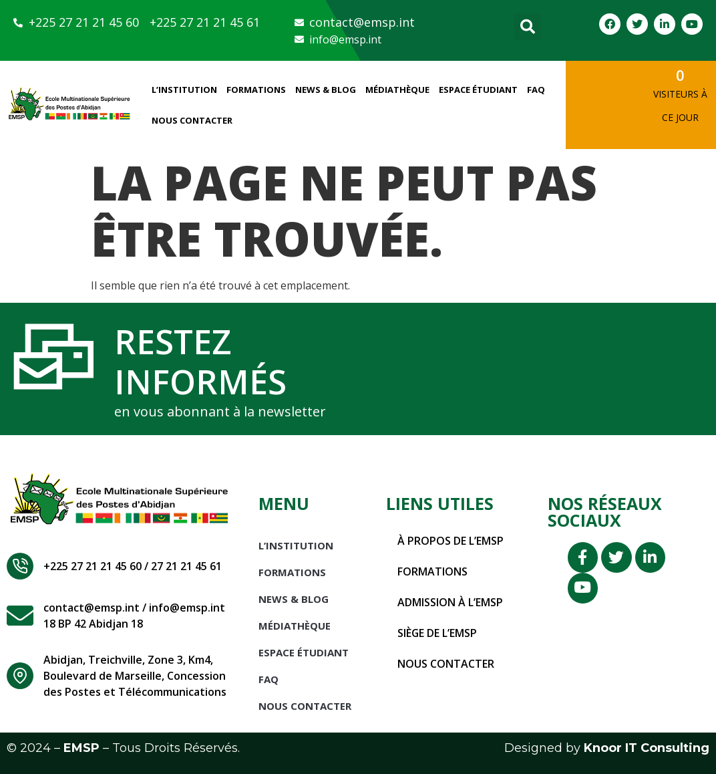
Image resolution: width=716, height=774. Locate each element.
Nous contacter (445, 663)
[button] (527, 26)
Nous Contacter (192, 120)
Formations (256, 90)
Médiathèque (397, 90)
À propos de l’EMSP (450, 540)
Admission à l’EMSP (450, 602)
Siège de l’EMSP (437, 633)
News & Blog (325, 90)
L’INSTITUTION (184, 90)
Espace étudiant (478, 90)
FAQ (536, 90)
